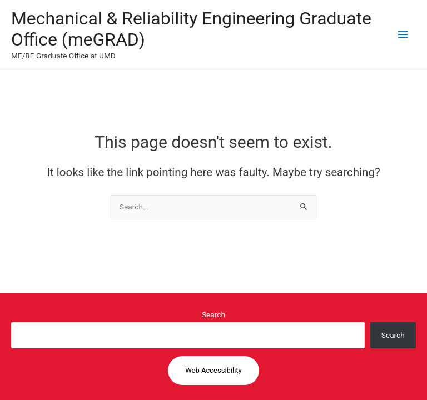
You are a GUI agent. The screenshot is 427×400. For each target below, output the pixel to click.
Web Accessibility (213, 370)
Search (213, 314)
